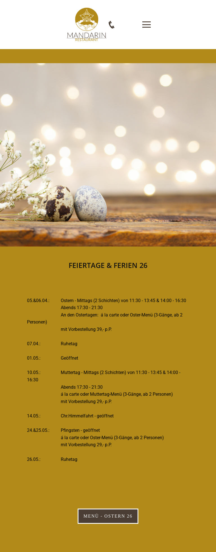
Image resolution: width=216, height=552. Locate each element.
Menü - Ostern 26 (108, 516)
